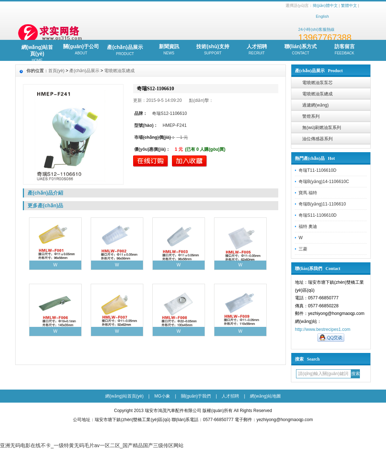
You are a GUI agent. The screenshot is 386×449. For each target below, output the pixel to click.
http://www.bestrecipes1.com (322, 329)
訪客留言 (344, 50)
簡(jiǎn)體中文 (325, 5)
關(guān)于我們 (196, 396)
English (322, 16)
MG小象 (162, 396)
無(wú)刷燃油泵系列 (321, 127)
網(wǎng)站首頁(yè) (37, 52)
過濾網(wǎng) (315, 105)
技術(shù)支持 (212, 50)
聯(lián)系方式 (300, 50)
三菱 (303, 248)
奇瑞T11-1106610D (317, 170)
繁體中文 (349, 5)
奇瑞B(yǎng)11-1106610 (322, 204)
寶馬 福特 (308, 192)
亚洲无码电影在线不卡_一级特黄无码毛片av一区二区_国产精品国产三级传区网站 (92, 445)
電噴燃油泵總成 (317, 93)
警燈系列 (311, 116)
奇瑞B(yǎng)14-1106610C (324, 181)
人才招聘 (256, 50)
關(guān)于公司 (81, 50)
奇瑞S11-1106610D (318, 215)
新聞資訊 (169, 50)
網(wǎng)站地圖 (265, 396)
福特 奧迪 (308, 226)
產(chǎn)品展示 (125, 50)
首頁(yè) (56, 70)
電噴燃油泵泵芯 (317, 82)
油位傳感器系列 (317, 138)
